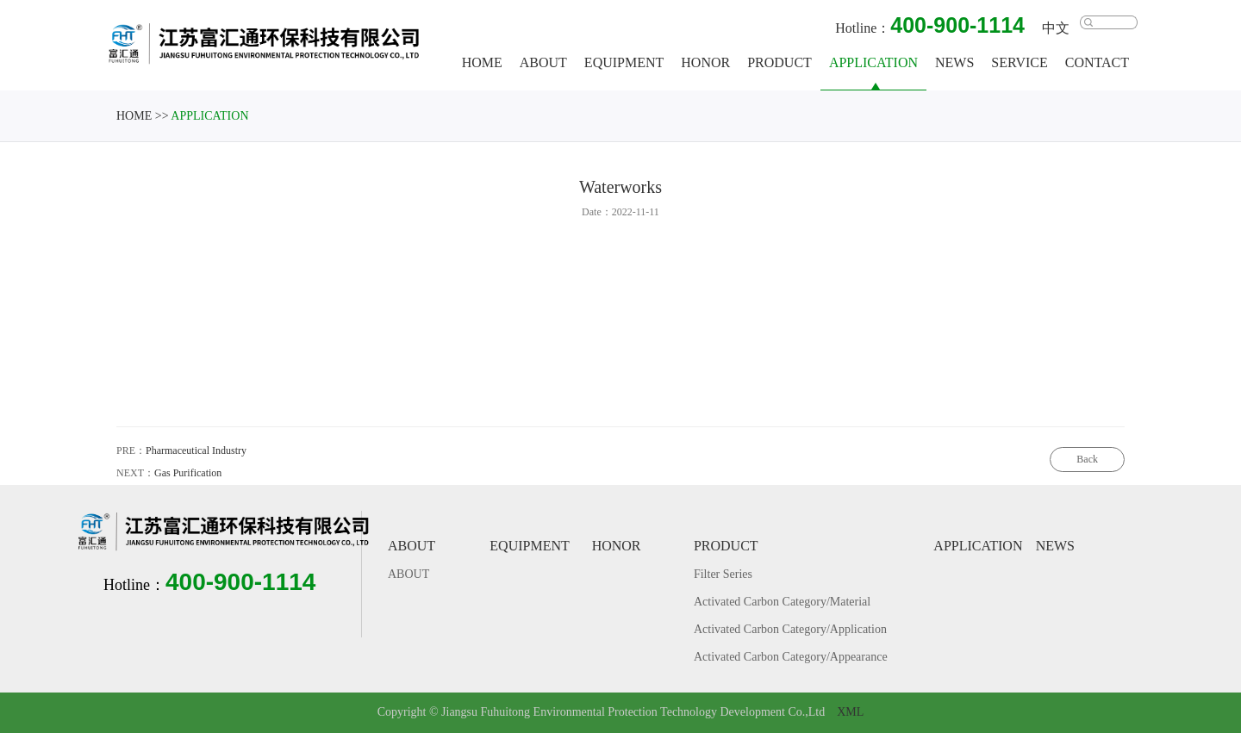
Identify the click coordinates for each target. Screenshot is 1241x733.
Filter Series (725, 574)
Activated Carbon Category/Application (792, 630)
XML (850, 712)
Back (1087, 466)
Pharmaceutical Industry (196, 457)
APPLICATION (876, 63)
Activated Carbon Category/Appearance (793, 657)
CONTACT (1100, 63)
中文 (1058, 29)
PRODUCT (783, 63)
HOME (485, 63)
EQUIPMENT (626, 63)
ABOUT (546, 63)
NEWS (957, 63)
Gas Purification (187, 480)
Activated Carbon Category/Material (784, 602)
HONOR (708, 63)
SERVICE (1023, 63)
